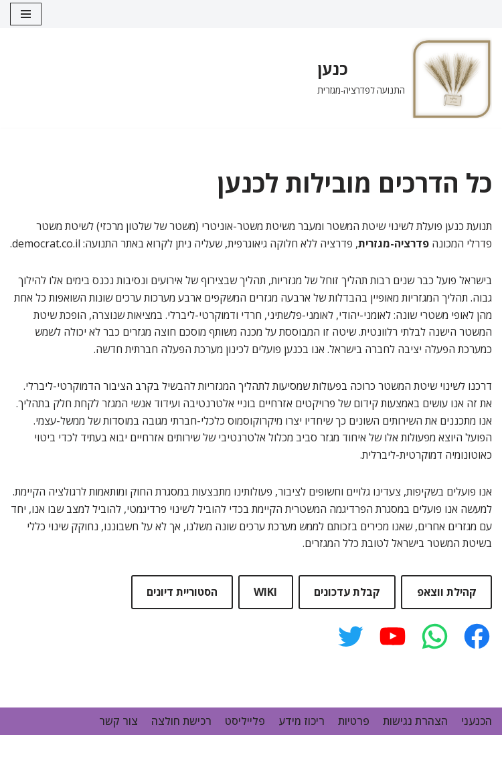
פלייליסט (245, 721)
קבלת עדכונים (347, 591)
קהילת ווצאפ (447, 591)
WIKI (265, 591)
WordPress (464, 748)
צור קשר (118, 721)
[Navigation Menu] (25, 14)
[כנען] (404, 77)
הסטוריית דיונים (182, 591)
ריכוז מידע (301, 721)
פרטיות (353, 721)
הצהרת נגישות (415, 721)
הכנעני (476, 721)
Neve (350, 748)
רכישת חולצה (181, 721)
